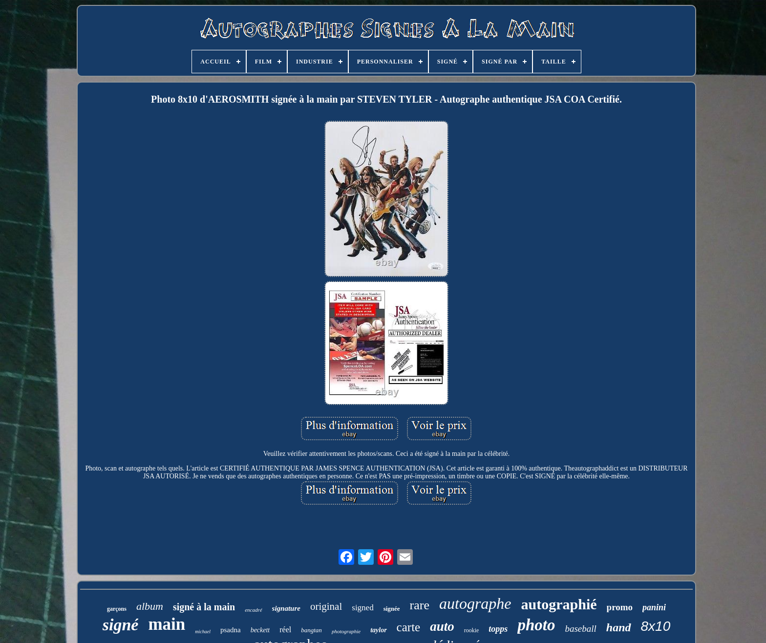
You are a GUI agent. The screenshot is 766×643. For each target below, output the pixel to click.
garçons (117, 608)
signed (362, 607)
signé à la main (204, 606)
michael (203, 631)
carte (409, 627)
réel (285, 629)
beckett (260, 630)
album (149, 606)
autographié (559, 604)
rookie (471, 630)
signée (391, 608)
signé (121, 625)
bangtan (311, 630)
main (166, 624)
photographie (346, 631)
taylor (378, 630)
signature (286, 608)
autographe (475, 603)
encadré (253, 610)
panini (654, 607)
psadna (230, 630)
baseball (580, 628)
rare (419, 605)
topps (498, 629)
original (326, 606)
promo (620, 607)
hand (618, 627)
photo (536, 625)
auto (442, 626)
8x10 (656, 626)
